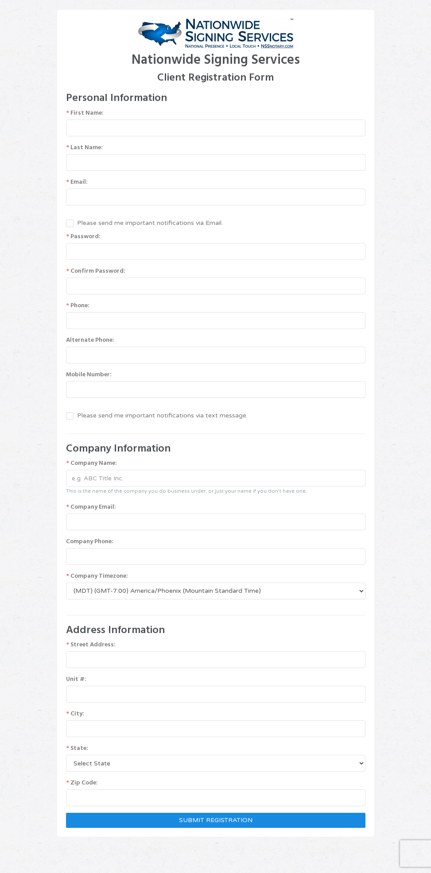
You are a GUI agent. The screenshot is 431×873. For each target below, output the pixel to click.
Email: (77, 182)
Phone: (77, 305)
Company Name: (91, 463)
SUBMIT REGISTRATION (215, 820)
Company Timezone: (97, 576)
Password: (83, 236)
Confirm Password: (95, 271)
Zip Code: (82, 782)
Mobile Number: (89, 374)
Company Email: (91, 506)
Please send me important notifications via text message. (162, 415)
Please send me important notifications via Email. (150, 223)
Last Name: (84, 147)
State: (77, 748)
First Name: (85, 112)
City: (75, 713)
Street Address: (91, 644)
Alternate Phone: (90, 340)
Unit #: (76, 679)
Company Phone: (89, 541)
